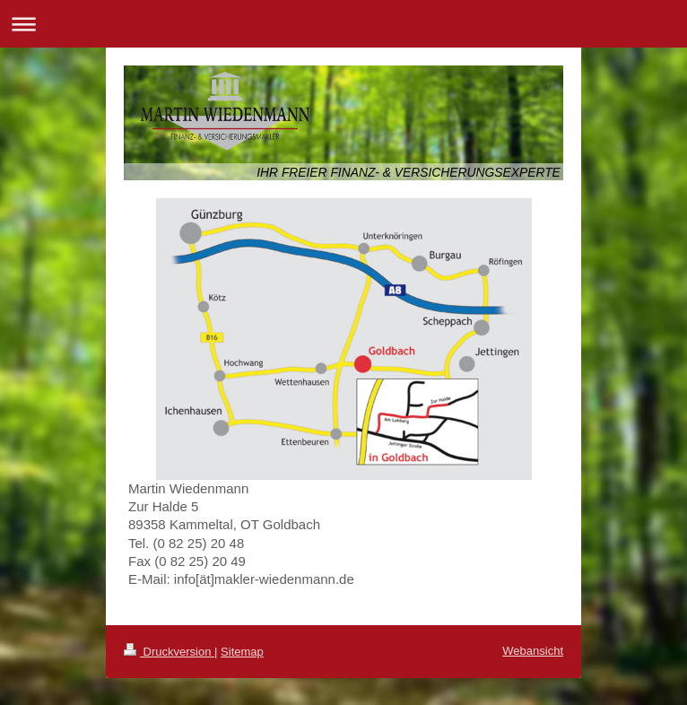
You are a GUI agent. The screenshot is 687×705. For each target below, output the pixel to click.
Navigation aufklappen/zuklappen (343, 23)
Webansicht (532, 650)
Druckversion (169, 651)
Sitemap (242, 651)
